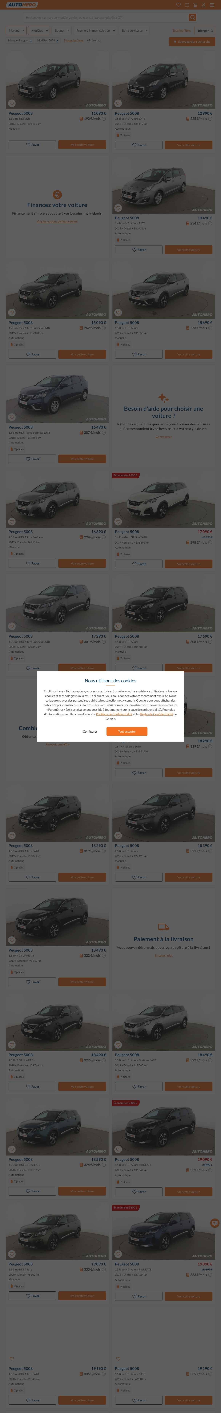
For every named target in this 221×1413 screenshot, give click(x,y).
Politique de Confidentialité (114, 714)
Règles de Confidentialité (156, 714)
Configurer (90, 731)
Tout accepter (127, 731)
